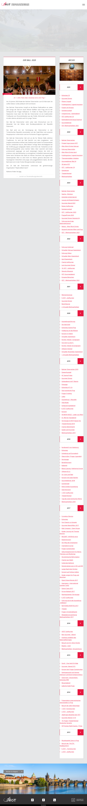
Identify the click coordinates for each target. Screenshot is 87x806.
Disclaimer (43, 805)
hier (20, 172)
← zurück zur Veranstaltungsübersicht (29, 176)
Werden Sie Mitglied (12, 772)
